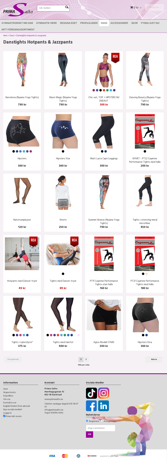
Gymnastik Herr (46, 23)
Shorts (63, 220)
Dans (104, 23)
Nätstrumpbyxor (22, 220)
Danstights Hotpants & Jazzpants (31, 36)
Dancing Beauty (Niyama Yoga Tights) (144, 99)
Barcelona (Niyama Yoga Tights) (22, 97)
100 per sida (83, 365)
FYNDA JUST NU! (150, 23)
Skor (134, 23)
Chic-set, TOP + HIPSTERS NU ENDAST (103, 99)
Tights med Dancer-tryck (63, 281)
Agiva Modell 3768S (103, 342)
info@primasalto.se (54, 410)
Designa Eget (68, 23)
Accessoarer (119, 23)
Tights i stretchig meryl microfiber (145, 222)
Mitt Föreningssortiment (18, 29)
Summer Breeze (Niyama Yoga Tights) (103, 222)
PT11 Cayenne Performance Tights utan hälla (104, 283)
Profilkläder (89, 23)
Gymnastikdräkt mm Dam (17, 23)
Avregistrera (110, 421)
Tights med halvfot (63, 342)
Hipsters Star (63, 158)
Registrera (94, 421)
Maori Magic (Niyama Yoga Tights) (63, 99)
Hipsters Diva (145, 342)
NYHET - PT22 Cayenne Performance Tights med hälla (144, 160)
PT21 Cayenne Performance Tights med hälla (145, 283)
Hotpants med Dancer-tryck (22, 281)
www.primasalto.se (54, 399)
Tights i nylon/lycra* (22, 342)
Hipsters (22, 158)
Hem (5, 36)
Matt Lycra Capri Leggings (104, 158)
